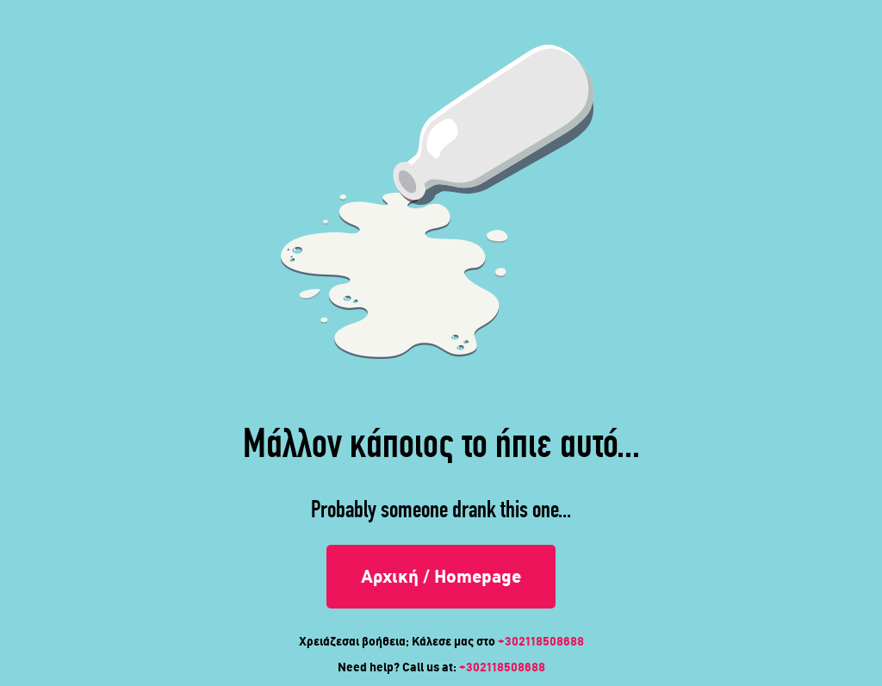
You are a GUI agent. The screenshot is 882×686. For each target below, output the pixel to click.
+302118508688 (541, 641)
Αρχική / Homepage (441, 576)
